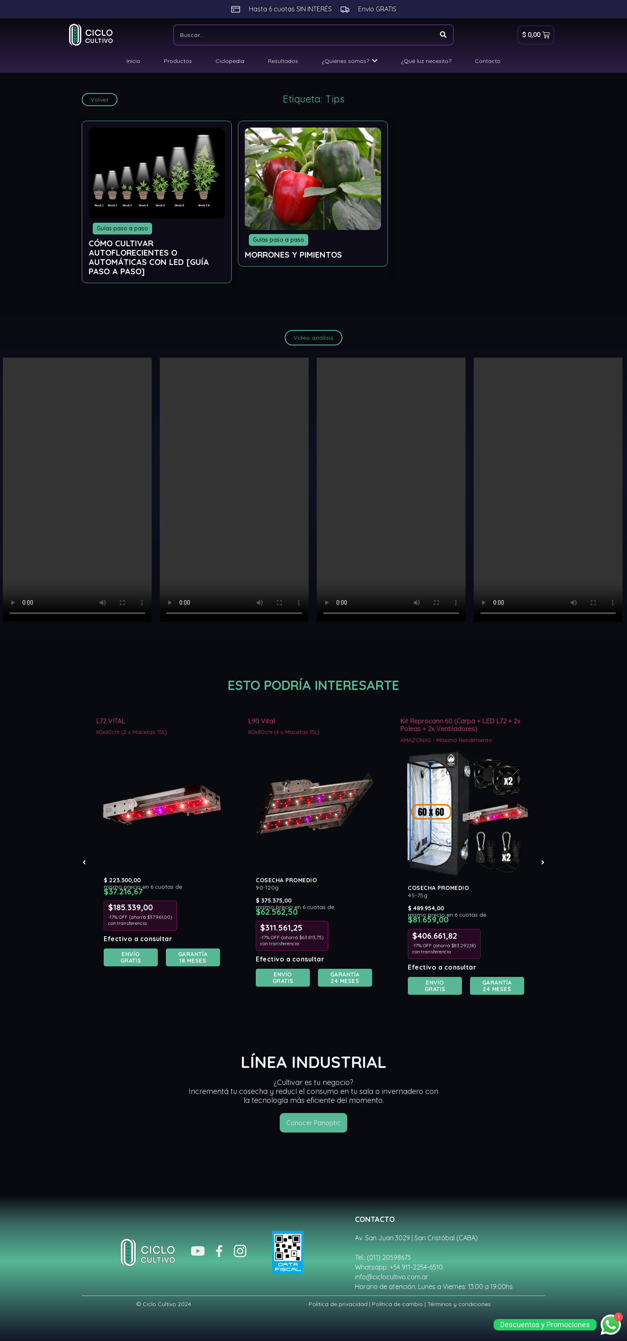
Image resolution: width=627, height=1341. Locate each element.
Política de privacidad (338, 1304)
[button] (84, 862)
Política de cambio (397, 1304)
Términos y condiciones (459, 1304)
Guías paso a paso (122, 228)
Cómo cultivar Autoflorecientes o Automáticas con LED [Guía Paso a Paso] (149, 257)
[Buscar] (303, 35)
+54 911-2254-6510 (416, 1267)
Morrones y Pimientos (293, 254)
